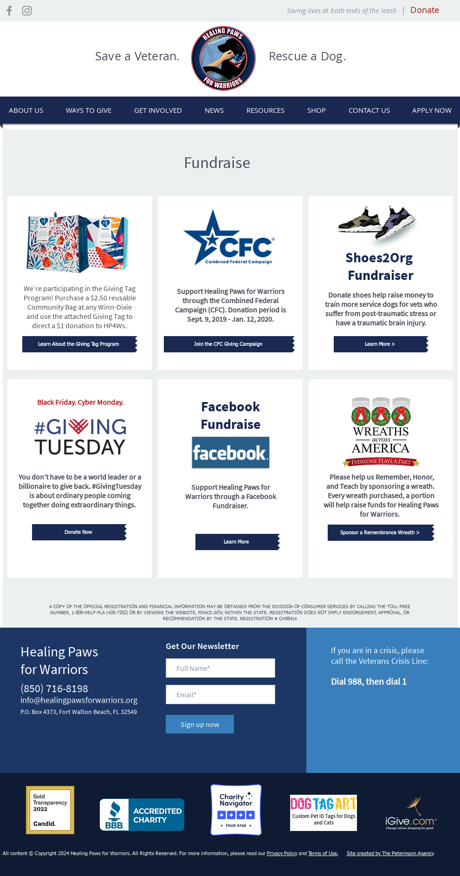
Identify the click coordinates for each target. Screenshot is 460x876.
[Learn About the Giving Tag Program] (78, 344)
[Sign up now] (200, 724)
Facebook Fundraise (231, 415)
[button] (89, 110)
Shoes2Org (380, 257)
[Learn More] (236, 542)
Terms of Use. (323, 853)
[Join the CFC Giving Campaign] (228, 344)
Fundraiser (381, 275)
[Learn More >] (380, 344)
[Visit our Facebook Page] (9, 10)
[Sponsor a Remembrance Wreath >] (380, 533)
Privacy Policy (282, 853)
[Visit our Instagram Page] (26, 10)
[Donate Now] (78, 532)
